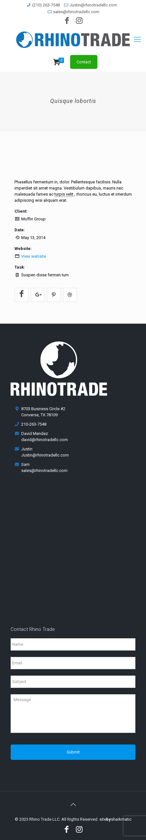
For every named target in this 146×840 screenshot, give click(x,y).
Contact (84, 62)
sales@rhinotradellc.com (76, 11)
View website (33, 256)
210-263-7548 (33, 424)
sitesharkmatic (115, 819)
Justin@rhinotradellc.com (93, 5)
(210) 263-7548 (46, 5)
